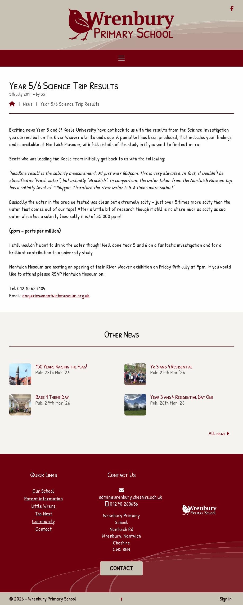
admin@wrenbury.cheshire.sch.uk (130, 496)
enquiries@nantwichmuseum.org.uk (56, 295)
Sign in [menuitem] (226, 598)
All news (219, 433)
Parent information (43, 498)
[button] (121, 58)
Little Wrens (44, 505)
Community (43, 521)
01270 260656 (124, 503)
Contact (43, 528)
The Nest (43, 513)
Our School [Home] (44, 490)
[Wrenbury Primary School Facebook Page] (232, 9)
